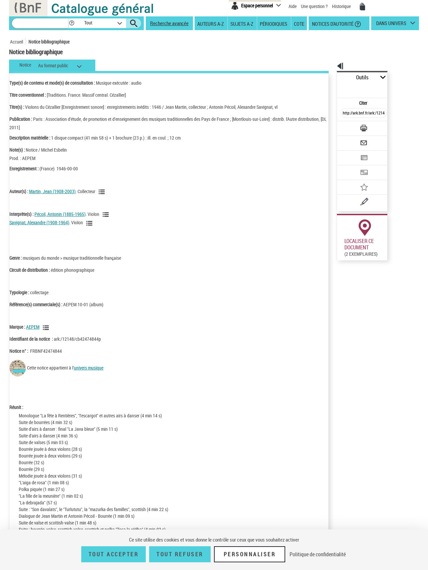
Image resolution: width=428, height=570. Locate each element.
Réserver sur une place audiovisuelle (342, 274)
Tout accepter (114, 554)
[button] (72, 23)
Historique (342, 6)
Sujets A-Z (241, 23)
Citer (334, 88)
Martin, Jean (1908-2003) (52, 191)
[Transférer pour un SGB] (347, 153)
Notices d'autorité (332, 23)
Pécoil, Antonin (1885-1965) (60, 214)
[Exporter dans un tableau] (349, 140)
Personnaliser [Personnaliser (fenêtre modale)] (250, 554)
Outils (329, 77)
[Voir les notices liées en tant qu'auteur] (103, 192)
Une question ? (314, 6)
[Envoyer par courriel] (344, 127)
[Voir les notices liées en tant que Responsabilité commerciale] (47, 328)
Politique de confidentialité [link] (318, 554)
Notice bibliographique (49, 41)
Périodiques (273, 23)
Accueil (16, 41)
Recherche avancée (169, 23)
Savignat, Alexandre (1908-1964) (39, 222)
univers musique (88, 367)
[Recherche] (40, 23)
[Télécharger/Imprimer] (346, 113)
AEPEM (32, 327)
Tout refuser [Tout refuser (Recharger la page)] (179, 554)
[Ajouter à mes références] (349, 166)
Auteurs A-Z (210, 23)
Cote (299, 23)
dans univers (391, 24)
